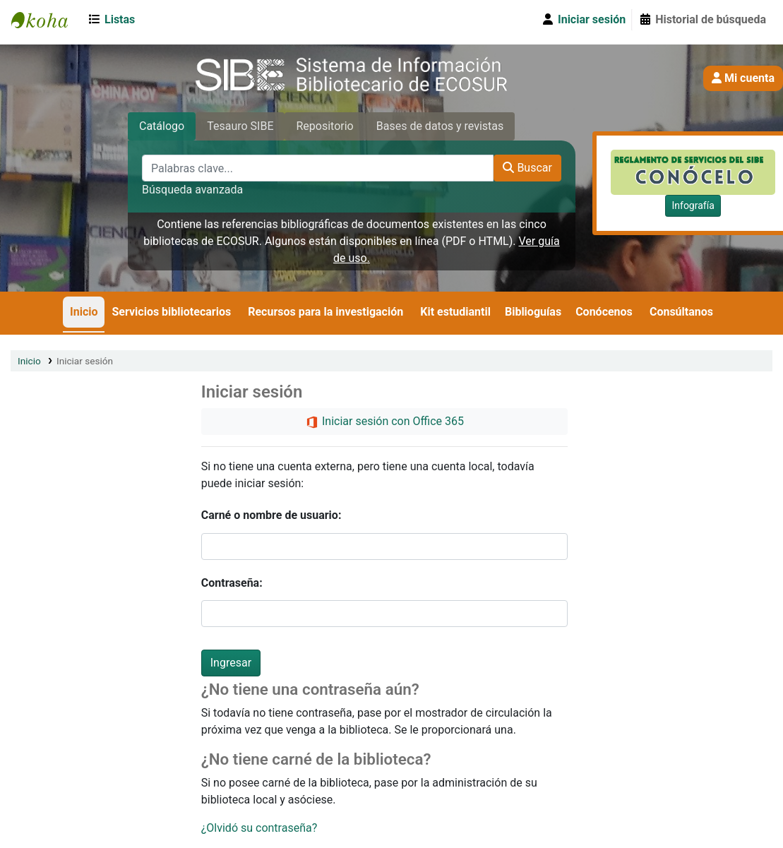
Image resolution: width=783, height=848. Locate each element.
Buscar (527, 167)
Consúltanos (681, 311)
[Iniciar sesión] (583, 20)
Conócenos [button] (604, 311)
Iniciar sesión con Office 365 (384, 421)
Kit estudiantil (455, 311)
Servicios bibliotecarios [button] (171, 311)
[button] (114, 20)
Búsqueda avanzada (192, 189)
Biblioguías (533, 311)
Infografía (692, 205)
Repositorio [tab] (324, 126)
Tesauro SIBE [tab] (240, 126)
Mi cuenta (743, 78)
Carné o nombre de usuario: (271, 515)
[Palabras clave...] (318, 168)
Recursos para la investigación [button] (325, 311)
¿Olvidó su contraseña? (259, 828)
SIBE (46, 20)
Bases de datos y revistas (440, 126)
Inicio (83, 311)
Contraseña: (232, 583)
